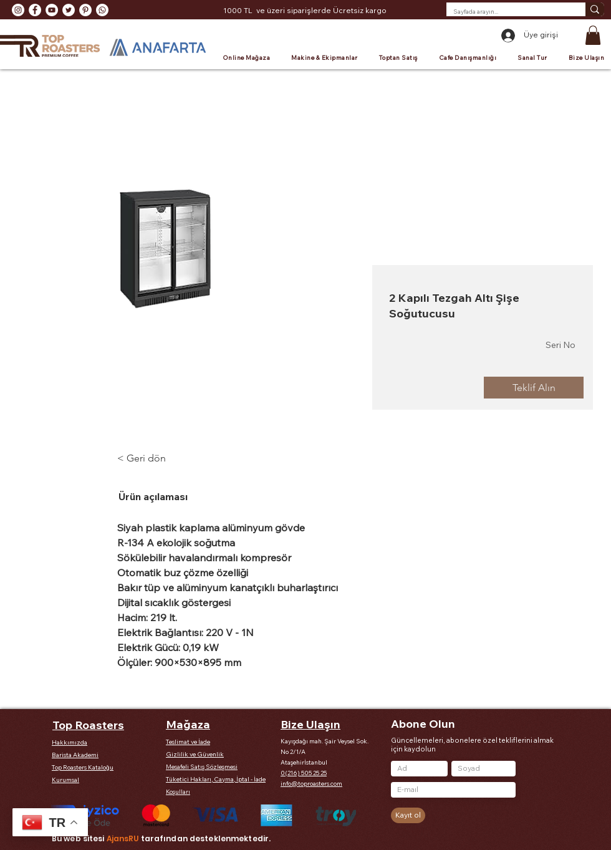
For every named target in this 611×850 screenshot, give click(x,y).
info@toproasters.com (311, 784)
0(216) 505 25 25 (304, 773)
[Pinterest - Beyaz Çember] (85, 10)
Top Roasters (88, 725)
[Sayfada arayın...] (506, 11)
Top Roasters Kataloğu (82, 767)
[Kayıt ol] (408, 815)
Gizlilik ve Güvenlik (195, 754)
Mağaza (188, 724)
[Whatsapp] (102, 10)
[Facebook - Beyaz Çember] (35, 10)
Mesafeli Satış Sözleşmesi (202, 767)
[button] (593, 35)
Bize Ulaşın (310, 724)
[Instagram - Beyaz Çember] (18, 10)
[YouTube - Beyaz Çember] (52, 10)
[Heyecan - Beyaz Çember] (68, 10)
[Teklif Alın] (534, 387)
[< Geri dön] (151, 458)
